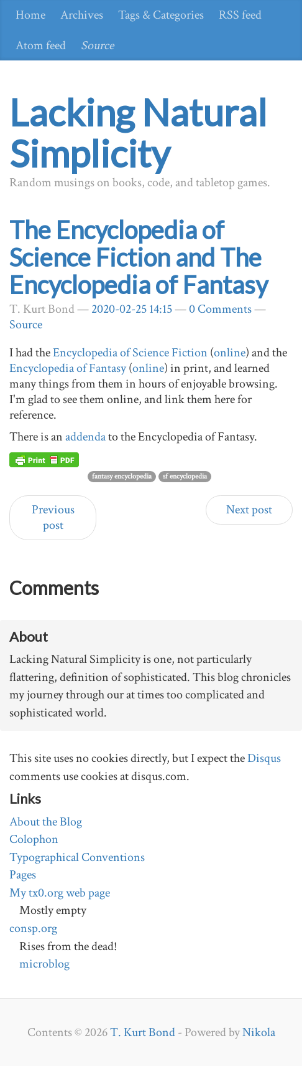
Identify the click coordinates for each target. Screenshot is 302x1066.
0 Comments (220, 309)
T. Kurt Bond (142, 1032)
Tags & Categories (161, 15)
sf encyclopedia (185, 476)
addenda (85, 437)
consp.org (33, 928)
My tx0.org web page (59, 893)
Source (97, 45)
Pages (22, 875)
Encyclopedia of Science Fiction (130, 353)
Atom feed (41, 45)
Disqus (264, 758)
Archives (81, 15)
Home (30, 15)
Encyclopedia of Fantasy (67, 368)
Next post (249, 510)
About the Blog (45, 822)
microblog (44, 964)
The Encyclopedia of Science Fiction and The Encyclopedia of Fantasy (138, 257)
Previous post (53, 517)
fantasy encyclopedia (122, 476)
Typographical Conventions (77, 857)
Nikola (258, 1032)
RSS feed (240, 15)
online (229, 353)
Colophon (33, 839)
